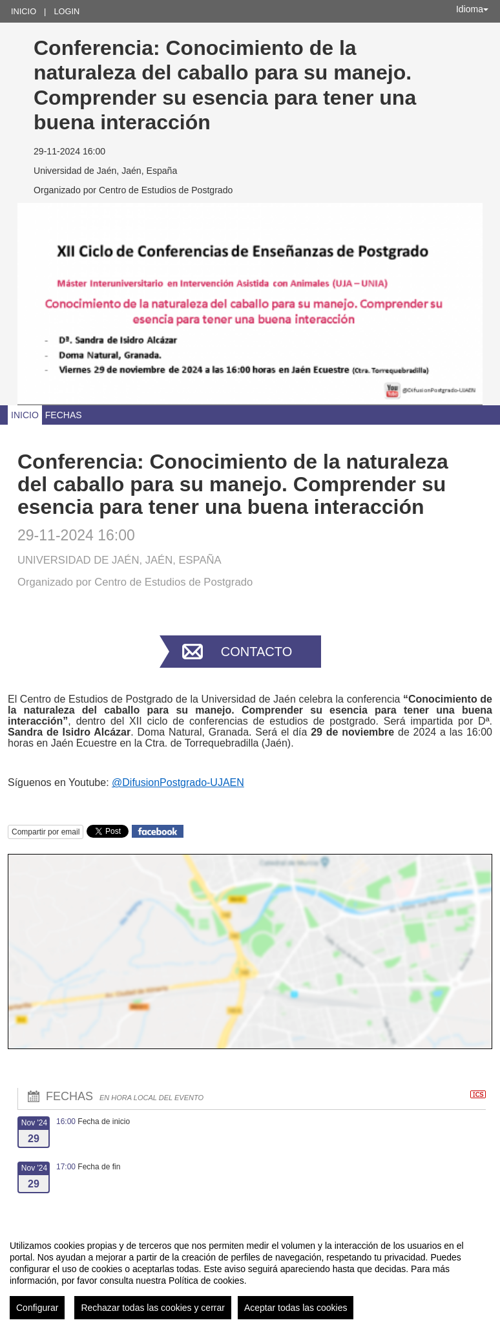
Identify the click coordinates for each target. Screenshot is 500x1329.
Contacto (256, 651)
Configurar (37, 1307)
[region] (250, 1274)
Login (66, 11)
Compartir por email (45, 831)
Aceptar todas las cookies (296, 1307)
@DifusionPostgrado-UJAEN (178, 782)
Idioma (472, 9)
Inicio (23, 11)
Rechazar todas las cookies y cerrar (153, 1307)
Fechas (63, 415)
